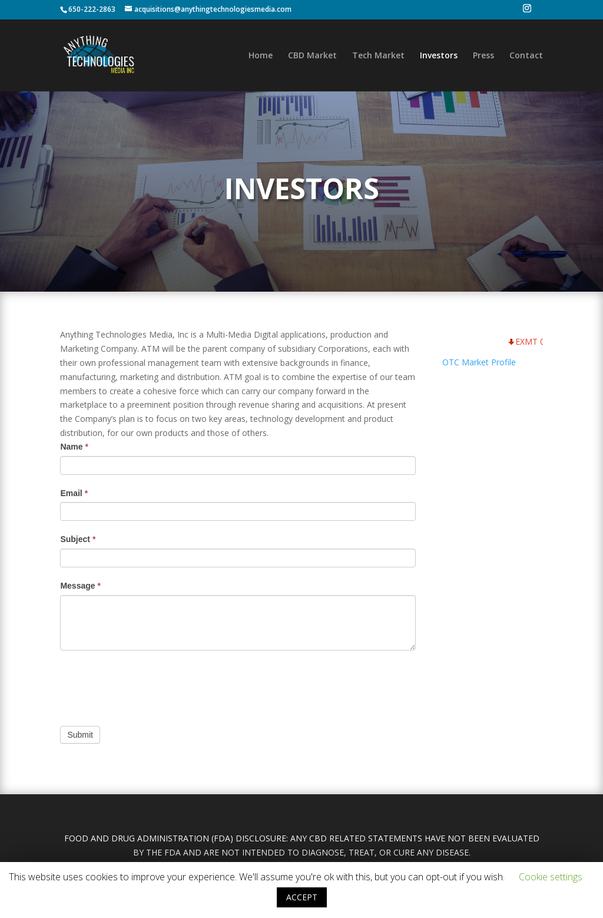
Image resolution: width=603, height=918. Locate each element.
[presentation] (149, 685)
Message (80, 585)
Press (483, 56)
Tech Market (378, 56)
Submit (80, 734)
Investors (439, 56)
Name (74, 446)
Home (261, 56)
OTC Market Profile (479, 362)
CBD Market (312, 56)
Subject (77, 539)
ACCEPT (301, 897)
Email (74, 493)
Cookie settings (550, 876)
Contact (526, 56)
